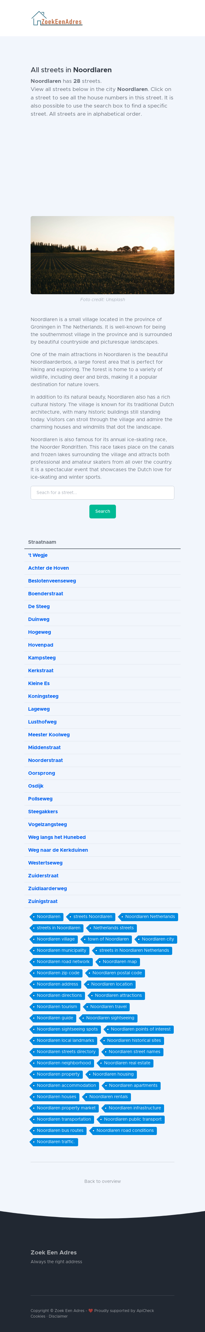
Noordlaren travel (108, 1007)
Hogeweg (39, 632)
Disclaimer (58, 1316)
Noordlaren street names (134, 1052)
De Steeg (39, 606)
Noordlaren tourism (57, 1007)
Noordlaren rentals (108, 1097)
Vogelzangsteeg (47, 824)
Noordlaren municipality (61, 950)
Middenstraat (44, 747)
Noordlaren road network (63, 962)
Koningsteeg (43, 696)
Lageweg (39, 709)
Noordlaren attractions (118, 995)
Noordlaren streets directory (66, 1052)
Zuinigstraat (43, 901)
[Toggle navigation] (171, 18)
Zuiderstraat (43, 875)
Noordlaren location (111, 984)
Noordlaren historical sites (134, 1040)
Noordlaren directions (59, 995)
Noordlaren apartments (133, 1085)
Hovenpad (40, 645)
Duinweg (38, 619)
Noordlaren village (56, 939)
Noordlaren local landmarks (65, 1040)
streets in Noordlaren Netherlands (134, 950)
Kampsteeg (42, 657)
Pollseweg (40, 798)
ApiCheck (145, 1311)
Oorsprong (41, 773)
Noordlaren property (58, 1074)
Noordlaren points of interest (141, 1029)
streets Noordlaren (92, 917)
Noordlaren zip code (58, 973)
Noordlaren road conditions (125, 1130)
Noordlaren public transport (133, 1119)
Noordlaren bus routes (60, 1130)
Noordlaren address (57, 984)
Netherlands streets (113, 928)
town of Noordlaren (108, 939)
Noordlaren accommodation (66, 1085)
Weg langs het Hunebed (57, 837)
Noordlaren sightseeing (110, 1018)
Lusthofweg (42, 721)
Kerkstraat (40, 670)
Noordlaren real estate (127, 1063)
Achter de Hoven (48, 568)
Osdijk (35, 786)
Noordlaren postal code (117, 973)
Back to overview (102, 1181)
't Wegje (38, 555)
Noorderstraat (45, 760)
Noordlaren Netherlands (150, 917)
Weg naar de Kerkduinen (58, 850)
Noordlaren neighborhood (64, 1063)
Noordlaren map (120, 962)
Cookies (38, 1316)
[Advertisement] (102, 167)
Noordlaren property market (66, 1108)
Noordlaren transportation (64, 1119)
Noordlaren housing (113, 1074)
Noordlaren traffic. (56, 1142)
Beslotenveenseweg (52, 580)
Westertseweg (45, 862)
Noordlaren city (158, 939)
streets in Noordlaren (58, 928)
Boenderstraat (45, 593)
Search (102, 511)
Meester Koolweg (49, 734)
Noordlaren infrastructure (135, 1108)
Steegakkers (43, 811)
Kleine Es (39, 683)
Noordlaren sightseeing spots (67, 1029)
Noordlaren (48, 917)
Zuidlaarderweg (47, 888)
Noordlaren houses (56, 1097)
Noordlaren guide (55, 1018)
